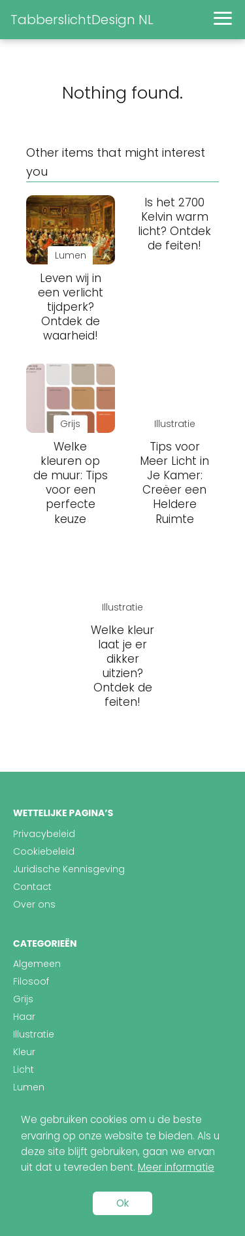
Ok (122, 1203)
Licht (23, 1069)
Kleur (24, 1051)
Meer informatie (176, 1167)
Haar (24, 1016)
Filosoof (31, 981)
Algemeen (37, 963)
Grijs (23, 999)
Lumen (28, 1087)
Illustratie (33, 1034)
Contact (32, 886)
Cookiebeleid (43, 851)
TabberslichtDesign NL (82, 19)
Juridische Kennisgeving (69, 869)
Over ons (34, 904)
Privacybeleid (44, 833)
